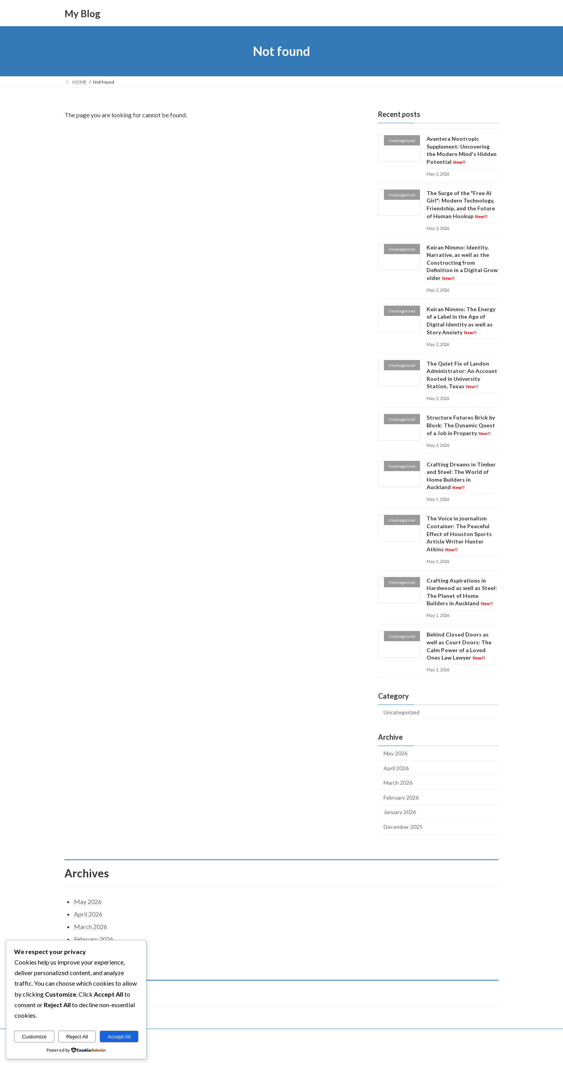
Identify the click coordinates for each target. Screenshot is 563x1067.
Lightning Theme (282, 1053)
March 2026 (398, 782)
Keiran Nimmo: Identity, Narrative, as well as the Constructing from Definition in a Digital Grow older (462, 262)
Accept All (119, 1037)
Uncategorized (402, 712)
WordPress (247, 1053)
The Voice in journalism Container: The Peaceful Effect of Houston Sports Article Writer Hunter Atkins (459, 533)
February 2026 (401, 797)
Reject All (77, 1037)
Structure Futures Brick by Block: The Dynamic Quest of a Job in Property (461, 425)
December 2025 (403, 826)
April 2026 (396, 768)
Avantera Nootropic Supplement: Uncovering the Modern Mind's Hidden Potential (462, 150)
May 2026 (395, 753)
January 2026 (400, 812)
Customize (34, 1037)
